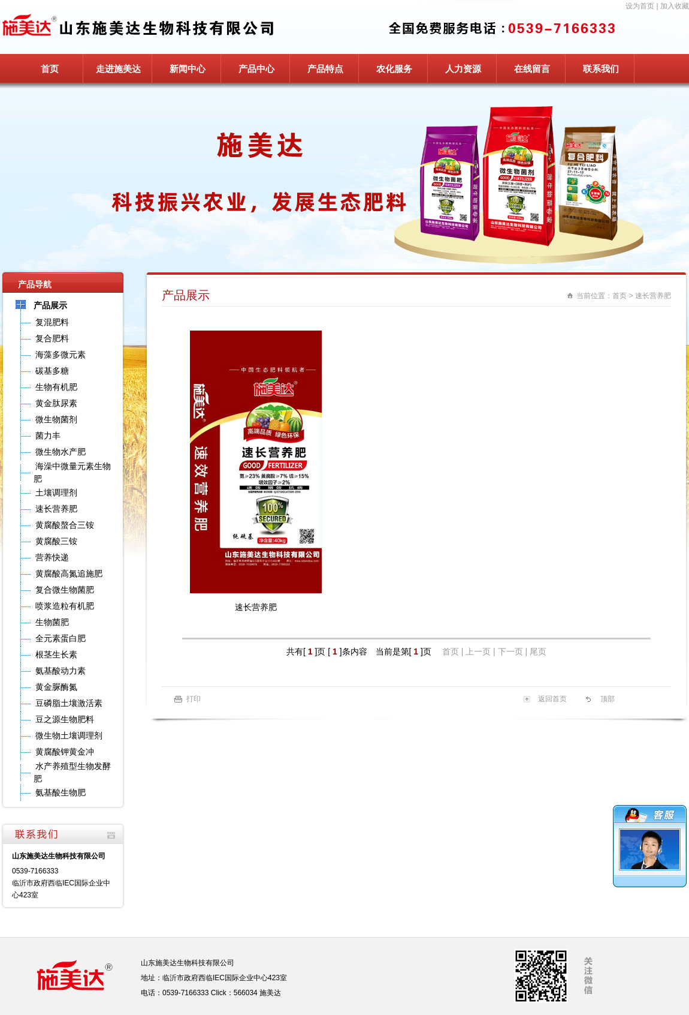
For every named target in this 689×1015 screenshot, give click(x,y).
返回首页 (552, 699)
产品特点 (325, 69)
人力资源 (463, 69)
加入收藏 (674, 6)
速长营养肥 (653, 296)
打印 (193, 699)
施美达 (270, 993)
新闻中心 (188, 69)
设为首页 (639, 6)
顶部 (607, 699)
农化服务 (394, 69)
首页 (50, 69)
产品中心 (256, 69)
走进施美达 (118, 69)
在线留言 (532, 69)
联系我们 (601, 69)
